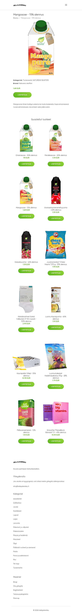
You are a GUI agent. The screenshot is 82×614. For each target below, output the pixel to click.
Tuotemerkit (27, 80)
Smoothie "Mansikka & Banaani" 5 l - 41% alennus (55, 431)
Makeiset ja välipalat (21, 527)
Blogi (15, 582)
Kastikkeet (17, 511)
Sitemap (16, 598)
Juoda (15, 507)
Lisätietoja (22, 95)
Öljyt (15, 543)
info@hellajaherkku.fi (21, 486)
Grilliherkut (17, 503)
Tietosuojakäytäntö (20, 594)
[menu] (66, 5)
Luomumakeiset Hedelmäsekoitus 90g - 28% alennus (56, 375)
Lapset (15, 515)
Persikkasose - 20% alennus (56, 155)
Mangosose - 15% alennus (26, 207)
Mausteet (16, 539)
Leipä (15, 519)
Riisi (14, 560)
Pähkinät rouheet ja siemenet (24, 547)
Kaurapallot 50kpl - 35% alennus (26, 374)
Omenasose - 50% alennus (26, 155)
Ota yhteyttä (18, 586)
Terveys (16, 564)
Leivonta (16, 523)
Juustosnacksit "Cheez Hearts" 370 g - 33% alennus (56, 263)
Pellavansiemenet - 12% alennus (26, 431)
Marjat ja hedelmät (20, 535)
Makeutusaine (18, 531)
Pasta (15, 551)
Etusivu (15, 18)
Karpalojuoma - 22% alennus (26, 262)
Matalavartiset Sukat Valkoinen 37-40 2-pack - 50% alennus (26, 318)
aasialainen (17, 499)
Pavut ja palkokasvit (20, 555)
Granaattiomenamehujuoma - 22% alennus (55, 208)
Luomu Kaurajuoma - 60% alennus (55, 317)
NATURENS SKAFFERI (41, 80)
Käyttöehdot (18, 590)
